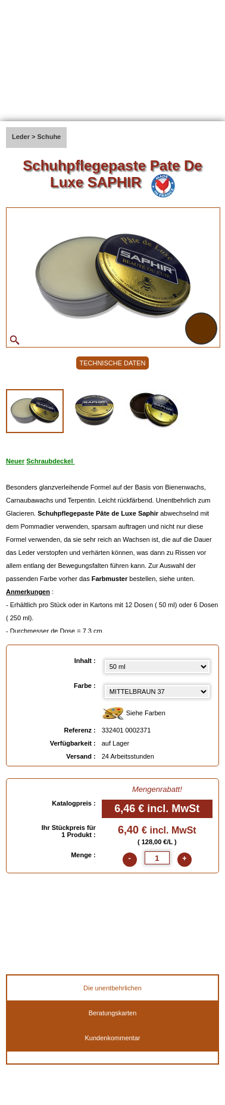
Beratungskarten (113, 1012)
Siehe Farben (133, 714)
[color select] (157, 691)
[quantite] (157, 857)
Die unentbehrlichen (112, 988)
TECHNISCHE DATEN (112, 363)
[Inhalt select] (157, 666)
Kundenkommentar (112, 1037)
